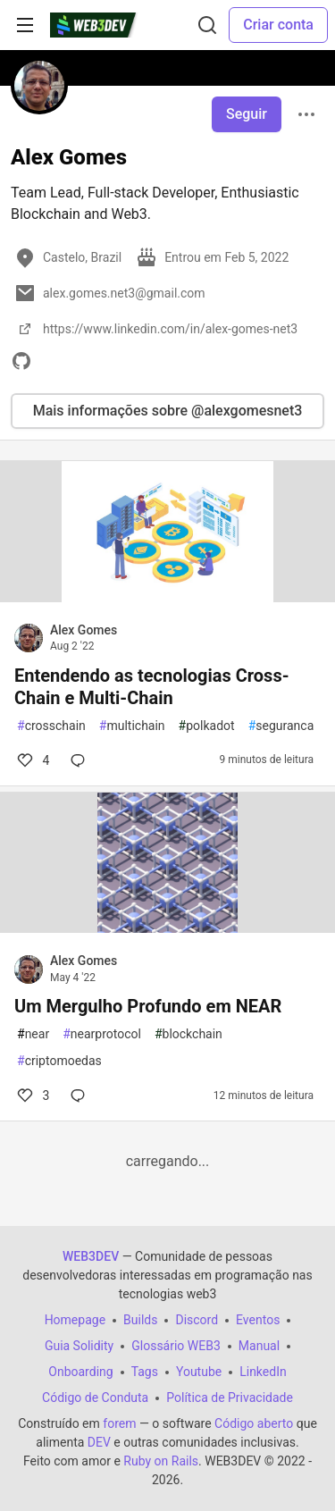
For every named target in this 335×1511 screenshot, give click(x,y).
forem (119, 1423)
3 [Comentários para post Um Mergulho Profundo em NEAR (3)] (31, 1095)
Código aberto (253, 1423)
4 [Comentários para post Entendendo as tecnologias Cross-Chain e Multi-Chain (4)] (31, 760)
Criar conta (278, 24)
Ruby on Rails (160, 1461)
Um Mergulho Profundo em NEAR (147, 1006)
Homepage (75, 1320)
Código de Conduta (95, 1397)
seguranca (281, 726)
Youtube (199, 1371)
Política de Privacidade (229, 1397)
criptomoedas (59, 1061)
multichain (132, 726)
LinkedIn (263, 1371)
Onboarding (80, 1371)
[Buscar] (207, 25)
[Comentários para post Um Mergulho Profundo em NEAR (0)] (81, 1095)
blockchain (188, 1034)
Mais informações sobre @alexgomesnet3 (168, 410)
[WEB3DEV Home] (106, 25)
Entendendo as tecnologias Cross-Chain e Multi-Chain (151, 687)
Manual (259, 1346)
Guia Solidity (79, 1346)
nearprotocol (102, 1034)
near (33, 1034)
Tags (144, 1371)
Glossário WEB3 (176, 1346)
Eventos (258, 1320)
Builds (140, 1320)
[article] (167, 597)
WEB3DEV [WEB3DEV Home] (91, 1256)
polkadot (207, 726)
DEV (99, 1442)
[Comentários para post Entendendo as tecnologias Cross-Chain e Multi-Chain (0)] (81, 760)
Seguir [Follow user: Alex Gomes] (246, 113)
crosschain (51, 726)
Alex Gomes (83, 630)
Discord (196, 1320)
